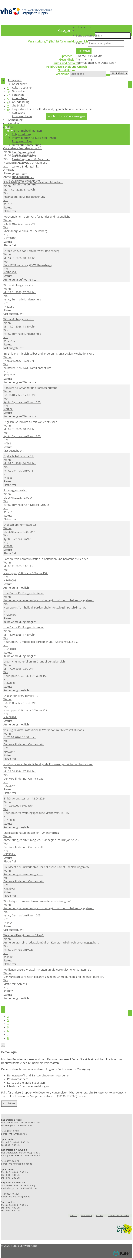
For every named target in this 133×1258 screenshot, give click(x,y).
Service (12, 149)
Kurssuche (84, 27)
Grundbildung (20, 102)
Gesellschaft (19, 84)
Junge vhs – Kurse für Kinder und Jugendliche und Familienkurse (52, 109)
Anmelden (84, 51)
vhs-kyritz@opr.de (18, 1133)
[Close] (3, 1045)
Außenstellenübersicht (26, 181)
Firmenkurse (20, 163)
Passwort (81, 43)
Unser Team (19, 174)
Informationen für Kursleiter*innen (34, 138)
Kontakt (73, 1215)
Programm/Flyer (22, 141)
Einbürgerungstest (23, 152)
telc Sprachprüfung (24, 156)
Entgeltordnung (21, 134)
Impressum (86, 1215)
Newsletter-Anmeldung (26, 145)
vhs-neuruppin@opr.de (20, 1163)
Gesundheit (19, 91)
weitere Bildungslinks (25, 167)
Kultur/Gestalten (22, 88)
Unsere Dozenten (23, 177)
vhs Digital (18, 106)
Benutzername (85, 35)
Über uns (14, 170)
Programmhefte (22, 116)
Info (10, 127)
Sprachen (18, 95)
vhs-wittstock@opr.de (19, 1196)
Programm (15, 80)
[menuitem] (103, 27)
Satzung (100, 1215)
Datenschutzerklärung (119, 1215)
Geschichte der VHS (24, 184)
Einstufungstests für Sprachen (31, 159)
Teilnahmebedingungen (27, 131)
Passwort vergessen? (89, 56)
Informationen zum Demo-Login (96, 63)
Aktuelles (14, 123)
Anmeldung (15, 120)
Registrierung (84, 59)
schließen (9, 1103)
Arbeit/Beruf (19, 98)
